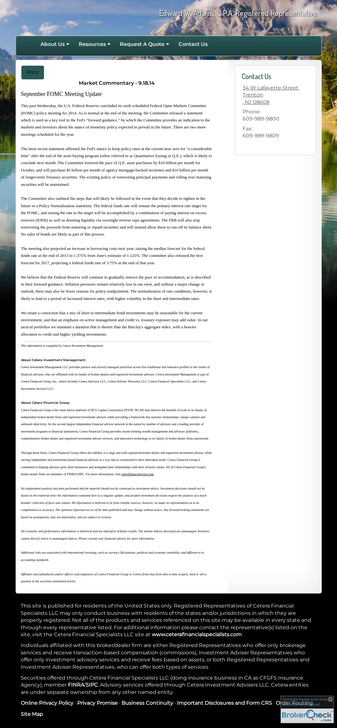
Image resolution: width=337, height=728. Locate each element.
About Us (52, 44)
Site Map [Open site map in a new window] (32, 714)
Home (29, 44)
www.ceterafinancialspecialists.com (197, 634)
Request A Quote (142, 44)
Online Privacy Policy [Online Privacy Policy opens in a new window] (47, 703)
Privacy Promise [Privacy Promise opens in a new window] (97, 703)
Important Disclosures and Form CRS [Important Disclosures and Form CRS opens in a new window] (224, 703)
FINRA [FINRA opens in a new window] (76, 685)
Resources (92, 44)
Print (32, 72)
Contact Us (193, 44)
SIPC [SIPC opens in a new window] (92, 685)
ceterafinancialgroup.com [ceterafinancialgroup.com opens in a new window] (137, 474)
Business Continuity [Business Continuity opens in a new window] (147, 703)
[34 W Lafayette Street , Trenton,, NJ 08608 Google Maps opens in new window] (271, 95)
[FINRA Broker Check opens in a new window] (307, 709)
